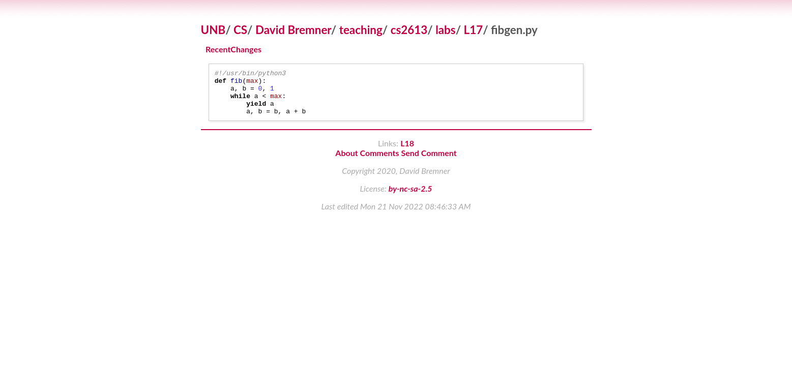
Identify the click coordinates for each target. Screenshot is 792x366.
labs (445, 30)
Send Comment (429, 162)
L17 (473, 30)
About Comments (367, 162)
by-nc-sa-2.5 (410, 197)
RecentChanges (233, 49)
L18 (407, 152)
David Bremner (293, 30)
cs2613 (409, 30)
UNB (213, 30)
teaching (361, 30)
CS (240, 30)
